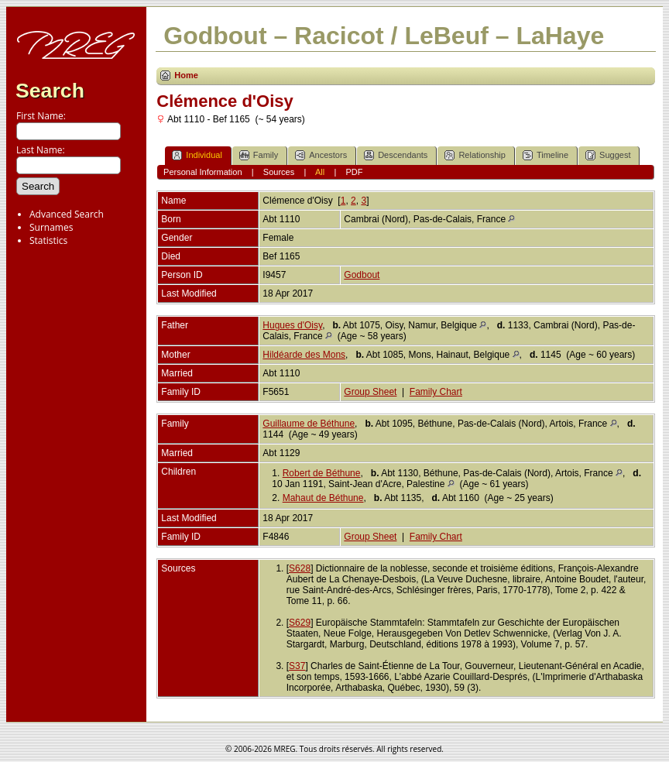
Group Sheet (370, 391)
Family (258, 155)
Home (186, 75)
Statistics (48, 240)
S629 (299, 622)
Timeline (545, 155)
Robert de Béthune (322, 473)
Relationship (475, 155)
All (319, 172)
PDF (353, 172)
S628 (299, 568)
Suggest (607, 155)
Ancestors (321, 155)
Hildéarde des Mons (303, 354)
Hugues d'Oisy (292, 325)
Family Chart (436, 391)
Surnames (51, 227)
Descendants (395, 155)
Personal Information (202, 172)
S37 (297, 666)
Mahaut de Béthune (323, 498)
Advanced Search (66, 214)
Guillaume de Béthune (308, 423)
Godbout (361, 274)
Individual (196, 155)
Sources (278, 172)
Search (49, 90)
